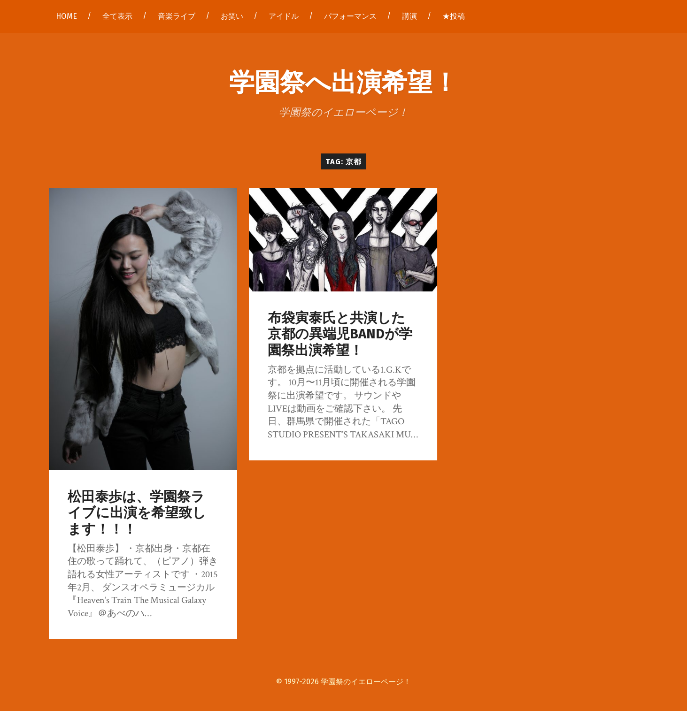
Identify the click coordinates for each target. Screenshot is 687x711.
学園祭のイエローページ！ (366, 681)
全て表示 (117, 16)
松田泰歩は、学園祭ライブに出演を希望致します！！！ (137, 513)
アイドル (284, 16)
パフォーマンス (350, 16)
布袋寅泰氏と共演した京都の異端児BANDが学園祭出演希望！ (340, 334)
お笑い (232, 16)
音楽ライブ (176, 16)
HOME (66, 16)
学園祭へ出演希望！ (343, 80)
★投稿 (453, 16)
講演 (409, 16)
